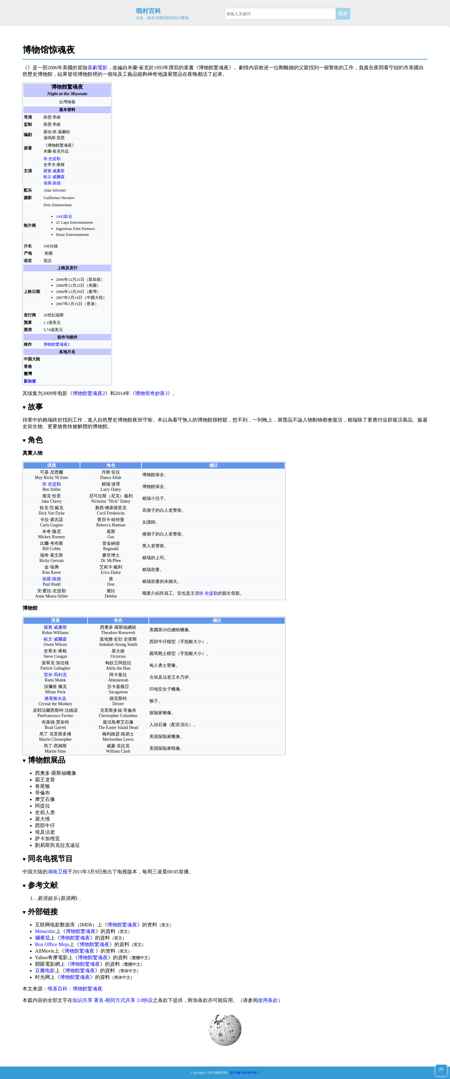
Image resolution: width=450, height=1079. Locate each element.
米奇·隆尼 (51, 531)
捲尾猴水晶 (55, 698)
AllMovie (44, 951)
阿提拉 (124, 663)
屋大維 (118, 651)
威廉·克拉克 (118, 746)
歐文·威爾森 (54, 176)
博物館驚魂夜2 (56, 344)
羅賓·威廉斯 (54, 170)
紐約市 (401, 67)
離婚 (289, 67)
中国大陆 (32, 359)
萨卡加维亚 (47, 838)
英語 (47, 260)
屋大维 (42, 819)
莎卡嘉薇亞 (118, 686)
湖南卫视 (58, 871)
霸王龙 (42, 779)
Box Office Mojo (52, 944)
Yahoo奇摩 (46, 957)
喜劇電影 (98, 67)
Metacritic (45, 931)
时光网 (42, 977)
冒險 (83, 67)
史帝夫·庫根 (54, 164)
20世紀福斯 (53, 315)
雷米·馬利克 (55, 674)
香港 (28, 366)
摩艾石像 (124, 722)
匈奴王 (111, 663)
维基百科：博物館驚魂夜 (75, 988)
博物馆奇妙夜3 (151, 393)
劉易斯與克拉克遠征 (57, 845)
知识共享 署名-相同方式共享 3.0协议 (112, 1000)
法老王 (169, 677)
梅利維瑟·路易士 (118, 734)
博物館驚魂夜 (122, 924)
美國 (48, 253)
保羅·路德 (52, 183)
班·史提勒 (52, 158)
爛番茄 (42, 937)
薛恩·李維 (52, 117)
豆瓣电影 (45, 970)
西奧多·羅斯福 (113, 627)
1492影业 (64, 216)
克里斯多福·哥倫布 (118, 710)
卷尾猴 (42, 786)
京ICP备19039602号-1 (244, 1072)
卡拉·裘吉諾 (51, 519)
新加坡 (30, 381)
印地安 (155, 689)
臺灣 (28, 373)
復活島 (109, 722)
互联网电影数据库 (55, 924)
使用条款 (268, 1000)
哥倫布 (42, 792)
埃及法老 (45, 832)
